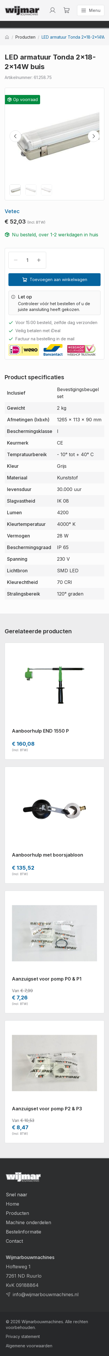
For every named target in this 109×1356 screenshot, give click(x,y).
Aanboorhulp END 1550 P (40, 731)
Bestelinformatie (23, 1232)
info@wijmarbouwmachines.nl (45, 1294)
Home (12, 1204)
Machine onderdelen (28, 1222)
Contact (14, 1241)
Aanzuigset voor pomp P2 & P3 (47, 1109)
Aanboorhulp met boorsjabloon (47, 855)
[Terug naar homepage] (22, 10)
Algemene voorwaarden (29, 1345)
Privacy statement (23, 1336)
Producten (25, 37)
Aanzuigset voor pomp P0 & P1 (46, 979)
